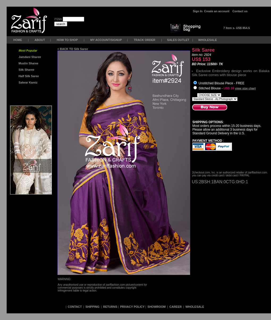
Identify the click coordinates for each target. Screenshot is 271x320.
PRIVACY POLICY (132, 306)
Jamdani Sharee (29, 57)
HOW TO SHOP (67, 39)
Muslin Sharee (28, 63)
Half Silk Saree (28, 76)
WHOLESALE (208, 39)
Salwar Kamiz (27, 82)
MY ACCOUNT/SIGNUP (106, 39)
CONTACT (75, 306)
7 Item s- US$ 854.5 (236, 28)
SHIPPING (93, 306)
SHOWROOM (157, 306)
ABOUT (40, 39)
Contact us (240, 11)
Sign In (198, 11)
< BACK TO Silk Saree (72, 49)
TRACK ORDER (144, 39)
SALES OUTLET (178, 39)
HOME (17, 39)
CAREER (176, 306)
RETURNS (110, 306)
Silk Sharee (26, 69)
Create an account (217, 11)
